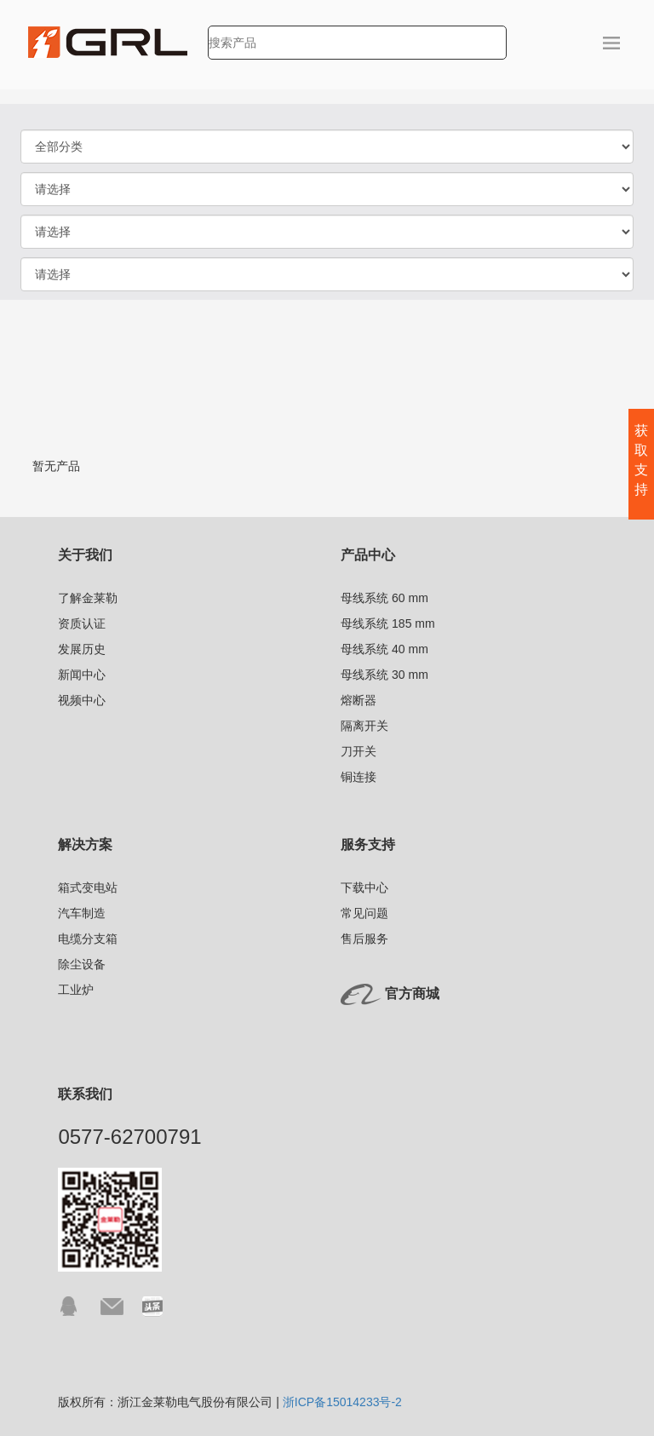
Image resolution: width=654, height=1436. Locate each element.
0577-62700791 (129, 1136)
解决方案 (85, 844)
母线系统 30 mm (384, 674)
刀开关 (358, 751)
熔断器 (358, 700)
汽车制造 (82, 913)
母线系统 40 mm (384, 649)
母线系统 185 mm (387, 623)
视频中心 (82, 700)
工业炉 (76, 990)
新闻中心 (82, 674)
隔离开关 (364, 725)
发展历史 (82, 649)
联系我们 (85, 1094)
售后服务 (364, 938)
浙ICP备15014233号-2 (342, 1402)
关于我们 (85, 555)
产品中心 (368, 555)
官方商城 (412, 993)
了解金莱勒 (88, 598)
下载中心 (364, 887)
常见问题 (364, 913)
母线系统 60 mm (384, 598)
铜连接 (358, 777)
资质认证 (82, 623)
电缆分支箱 (88, 938)
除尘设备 (82, 964)
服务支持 (368, 844)
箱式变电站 (88, 887)
